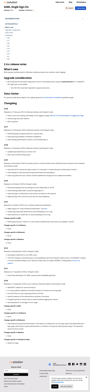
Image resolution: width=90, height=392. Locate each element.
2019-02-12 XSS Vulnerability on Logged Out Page (67, 116)
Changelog (8, 35)
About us (69, 373)
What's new (9, 27)
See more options (66, 386)
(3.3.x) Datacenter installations (51, 97)
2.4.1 (8, 56)
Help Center (60, 2)
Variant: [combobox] (26, 10)
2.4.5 (8, 46)
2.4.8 (8, 38)
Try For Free (80, 8)
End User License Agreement (75, 371)
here (45, 209)
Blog (70, 2)
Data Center (9, 33)
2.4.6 (8, 43)
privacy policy (58, 382)
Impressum (43, 376)
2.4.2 (8, 54)
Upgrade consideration (12, 30)
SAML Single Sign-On (16, 7)
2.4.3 (8, 51)
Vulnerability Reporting (47, 371)
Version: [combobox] (8, 10)
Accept (55, 386)
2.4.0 (8, 59)
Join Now (16, 374)
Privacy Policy (43, 373)
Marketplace (81, 2)
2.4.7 (8, 41)
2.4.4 (8, 48)
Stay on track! (16, 367)
